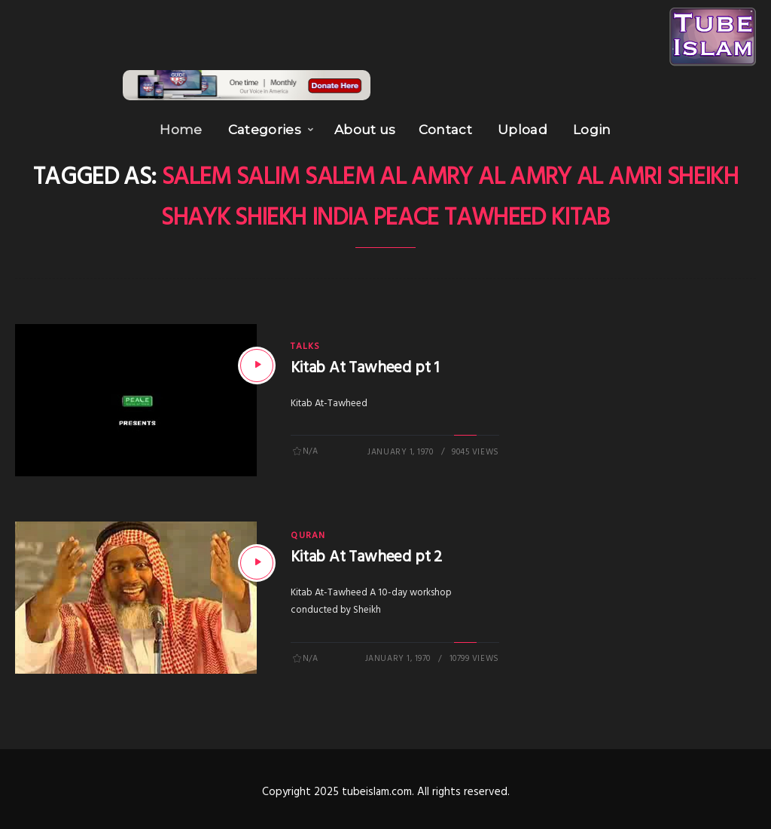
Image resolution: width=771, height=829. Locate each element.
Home (181, 125)
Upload (522, 125)
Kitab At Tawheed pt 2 (366, 553)
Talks (305, 342)
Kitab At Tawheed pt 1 (365, 364)
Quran (308, 532)
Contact (445, 125)
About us (365, 125)
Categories (264, 125)
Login (592, 125)
